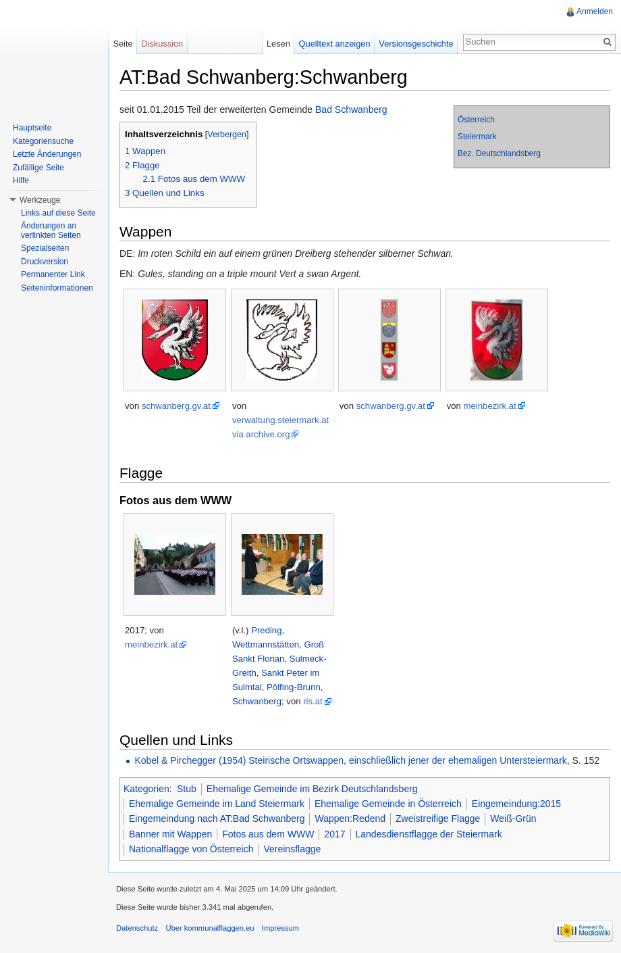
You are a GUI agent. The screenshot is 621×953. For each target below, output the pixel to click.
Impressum (280, 928)
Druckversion (44, 261)
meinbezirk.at (490, 406)
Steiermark (477, 136)
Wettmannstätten (265, 644)
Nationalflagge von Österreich (191, 849)
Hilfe (21, 180)
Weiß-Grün (513, 818)
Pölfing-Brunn (294, 687)
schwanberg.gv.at (176, 406)
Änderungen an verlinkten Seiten (51, 230)
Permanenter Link (53, 274)
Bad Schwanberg (351, 109)
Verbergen (226, 134)
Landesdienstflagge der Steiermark (429, 834)
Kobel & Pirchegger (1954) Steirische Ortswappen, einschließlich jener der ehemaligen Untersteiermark (350, 760)
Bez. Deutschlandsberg (499, 153)
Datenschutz (137, 928)
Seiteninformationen (57, 288)
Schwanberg (256, 701)
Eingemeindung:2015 (516, 803)
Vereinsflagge (292, 849)
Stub (186, 788)
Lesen (278, 44)
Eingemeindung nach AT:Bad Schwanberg (216, 818)
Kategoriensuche (43, 141)
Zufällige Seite (38, 167)
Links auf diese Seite (58, 213)
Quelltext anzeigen (335, 44)
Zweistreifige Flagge (438, 818)
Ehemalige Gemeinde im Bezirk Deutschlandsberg (312, 788)
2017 (334, 834)
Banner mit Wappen (170, 834)
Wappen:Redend (350, 818)
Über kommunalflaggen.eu (209, 928)
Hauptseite (32, 127)
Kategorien (146, 788)
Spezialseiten (45, 248)
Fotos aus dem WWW (268, 834)
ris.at (313, 701)
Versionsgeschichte (416, 44)
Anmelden (594, 11)
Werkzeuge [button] (40, 200)
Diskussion (162, 44)
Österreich (476, 119)
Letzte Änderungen (47, 154)
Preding (266, 630)
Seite (122, 44)
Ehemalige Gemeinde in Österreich (388, 803)
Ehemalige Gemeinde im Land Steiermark (216, 803)
